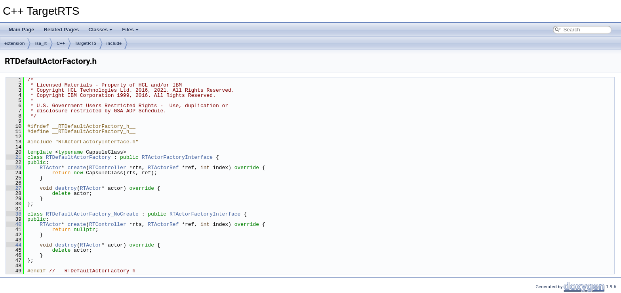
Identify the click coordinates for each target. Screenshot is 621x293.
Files (130, 30)
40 (13, 224)
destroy (66, 188)
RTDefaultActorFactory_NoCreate (92, 214)
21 (13, 157)
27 (13, 188)
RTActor (50, 167)
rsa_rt (40, 43)
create (76, 167)
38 (13, 214)
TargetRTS (86, 43)
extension (14, 43)
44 (13, 245)
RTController (107, 167)
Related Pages (61, 30)
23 (13, 167)
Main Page (21, 30)
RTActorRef (163, 167)
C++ (61, 43)
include (114, 43)
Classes (100, 30)
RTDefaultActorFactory (78, 157)
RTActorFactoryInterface (177, 157)
